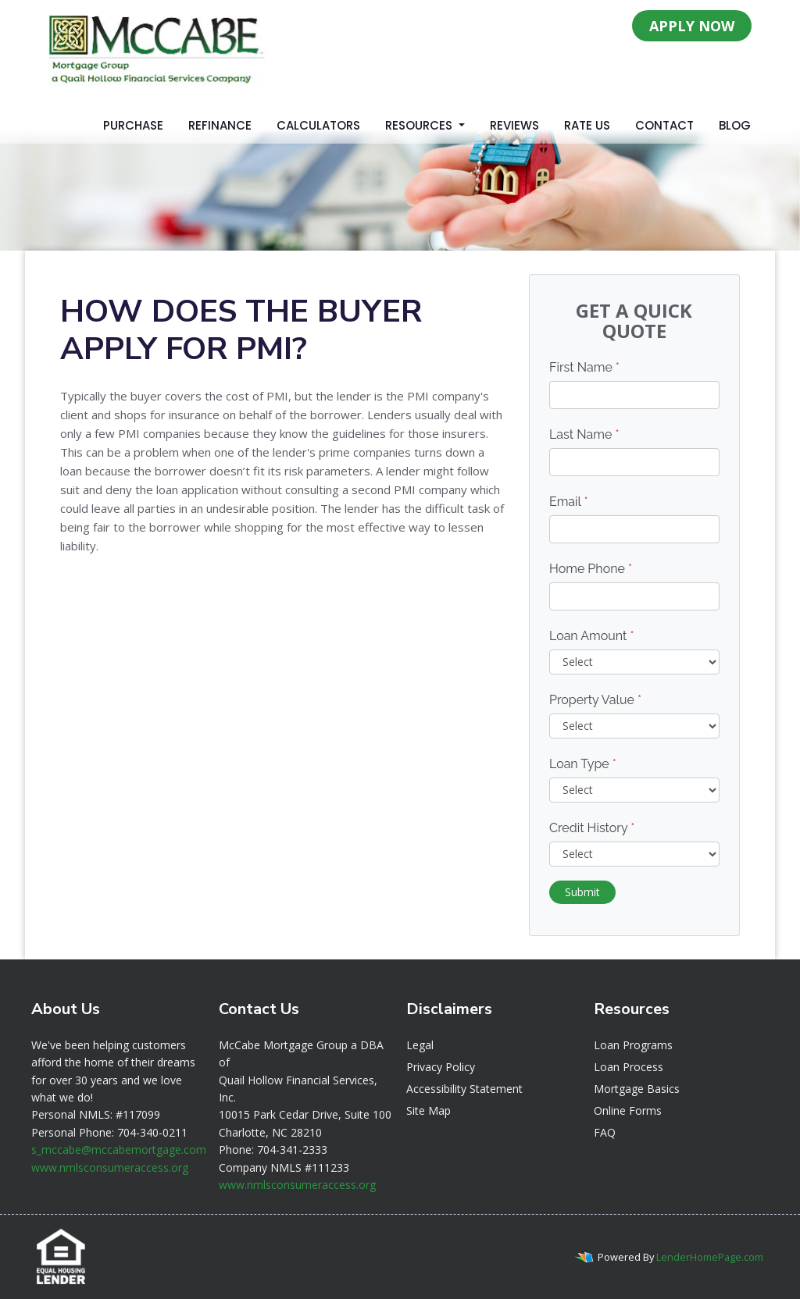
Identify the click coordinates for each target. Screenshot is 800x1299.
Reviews (514, 125)
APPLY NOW (691, 25)
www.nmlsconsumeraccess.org (109, 1167)
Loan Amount (591, 635)
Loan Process (628, 1066)
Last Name (584, 434)
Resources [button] (420, 125)
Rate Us (587, 125)
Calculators (318, 125)
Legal (420, 1044)
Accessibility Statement (464, 1088)
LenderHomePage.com (709, 1257)
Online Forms (628, 1110)
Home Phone (590, 568)
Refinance (220, 125)
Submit (582, 891)
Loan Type (582, 763)
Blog (735, 125)
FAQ (605, 1132)
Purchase (133, 125)
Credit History (591, 827)
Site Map (428, 1110)
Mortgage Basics (637, 1088)
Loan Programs (633, 1044)
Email (568, 501)
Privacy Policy (440, 1066)
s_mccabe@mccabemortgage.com (118, 1149)
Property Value (595, 699)
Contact (664, 125)
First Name (584, 367)
